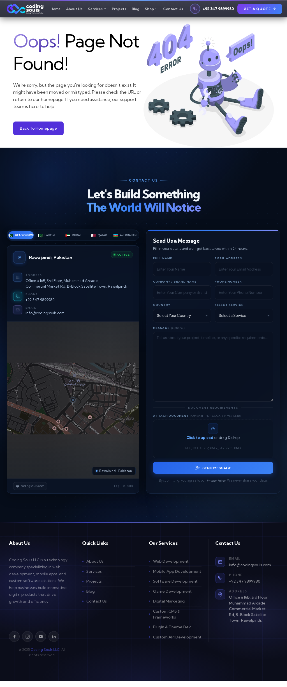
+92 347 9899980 (41, 302)
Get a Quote (260, 10)
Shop (151, 10)
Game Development (172, 597)
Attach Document (196, 418)
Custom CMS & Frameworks (166, 620)
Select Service (229, 307)
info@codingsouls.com (46, 315)
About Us (74, 10)
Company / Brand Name (174, 284)
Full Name (162, 260)
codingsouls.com (32, 491)
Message (168, 330)
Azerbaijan (124, 237)
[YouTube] (40, 642)
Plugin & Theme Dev (172, 633)
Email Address (228, 260)
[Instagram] (27, 642)
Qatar (99, 237)
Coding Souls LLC (45, 656)
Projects (119, 10)
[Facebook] (14, 642)
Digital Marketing (169, 607)
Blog (135, 10)
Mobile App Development (177, 577)
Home (55, 10)
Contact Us (173, 10)
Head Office (21, 237)
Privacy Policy (216, 487)
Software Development (175, 587)
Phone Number (228, 284)
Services (97, 10)
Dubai (72, 237)
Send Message (213, 473)
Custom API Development (177, 643)
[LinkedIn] (53, 642)
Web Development (171, 567)
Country (161, 307)
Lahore (47, 237)
